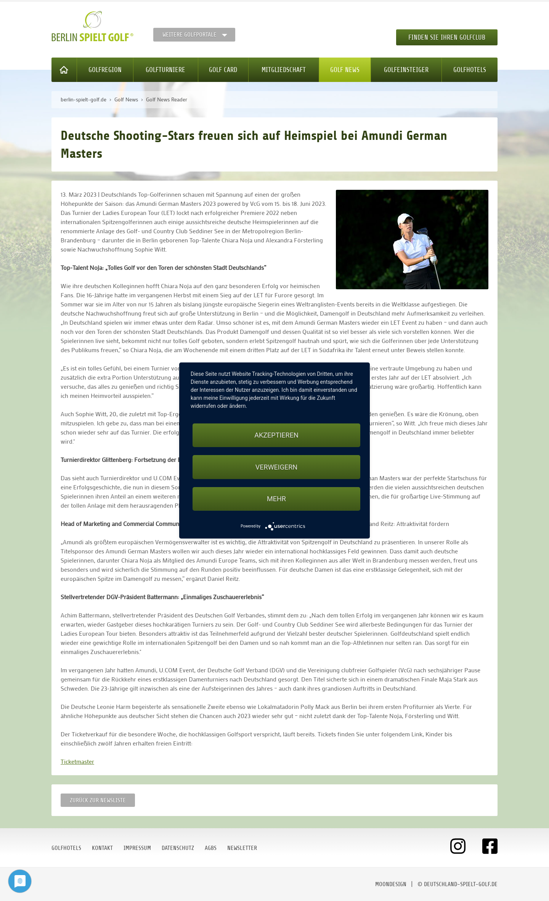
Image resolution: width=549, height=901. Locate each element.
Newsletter (242, 848)
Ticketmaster (77, 761)
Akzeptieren (276, 435)
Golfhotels (469, 70)
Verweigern (276, 467)
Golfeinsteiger (406, 70)
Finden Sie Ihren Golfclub (446, 37)
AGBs (211, 848)
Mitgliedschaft (284, 70)
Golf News (345, 70)
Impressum (137, 848)
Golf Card (223, 70)
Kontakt (102, 848)
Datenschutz (178, 848)
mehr (276, 499)
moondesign (390, 884)
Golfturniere (165, 70)
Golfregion (105, 70)
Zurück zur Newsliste (98, 800)
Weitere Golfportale (189, 34)
